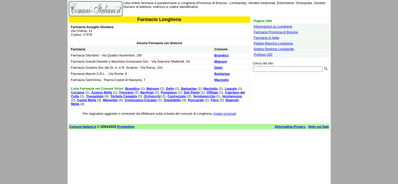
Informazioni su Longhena (273, 26)
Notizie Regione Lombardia (274, 49)
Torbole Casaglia (123, 96)
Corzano (77, 92)
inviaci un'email (224, 114)
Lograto (231, 88)
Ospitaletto (172, 100)
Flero (215, 100)
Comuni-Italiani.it (82, 127)
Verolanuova (232, 96)
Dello (218, 68)
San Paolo (192, 92)
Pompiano (169, 92)
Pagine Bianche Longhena (273, 43)
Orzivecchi (152, 96)
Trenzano (126, 92)
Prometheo (126, 127)
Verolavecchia (204, 96)
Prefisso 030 (263, 54)
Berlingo (147, 92)
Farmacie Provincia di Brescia (276, 32)
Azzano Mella (101, 92)
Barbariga (222, 74)
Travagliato (95, 96)
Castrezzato (176, 96)
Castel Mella (86, 100)
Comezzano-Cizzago (141, 100)
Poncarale (196, 100)
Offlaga (212, 92)
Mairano (220, 61)
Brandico (221, 55)
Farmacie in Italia (266, 38)
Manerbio (110, 100)
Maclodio (221, 80)
